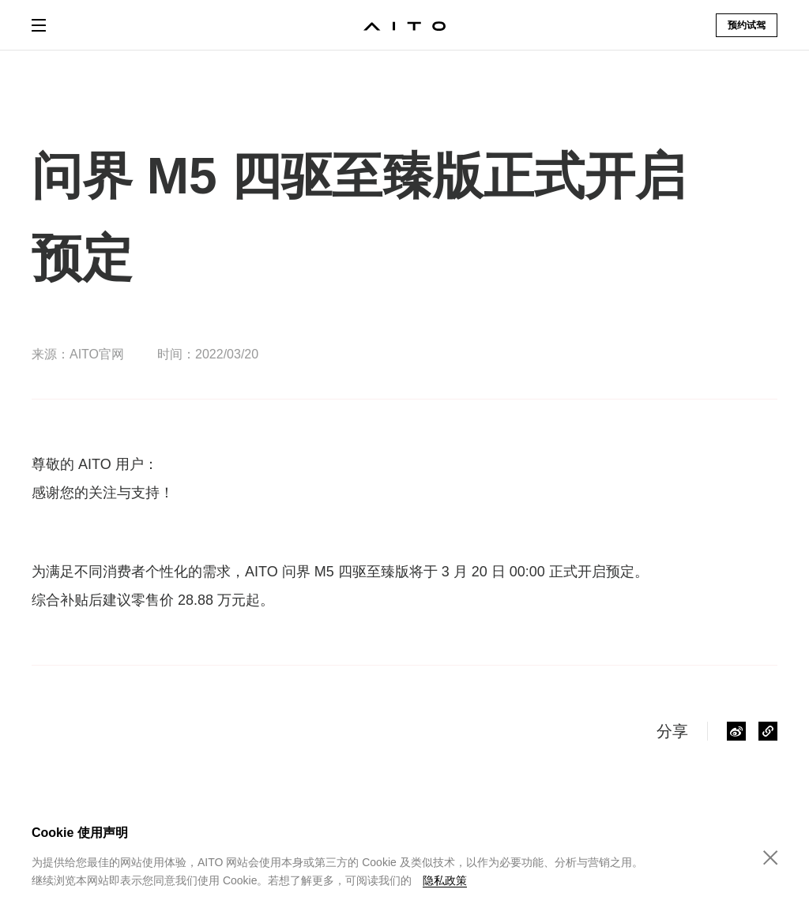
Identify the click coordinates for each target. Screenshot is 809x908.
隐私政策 (445, 880)
